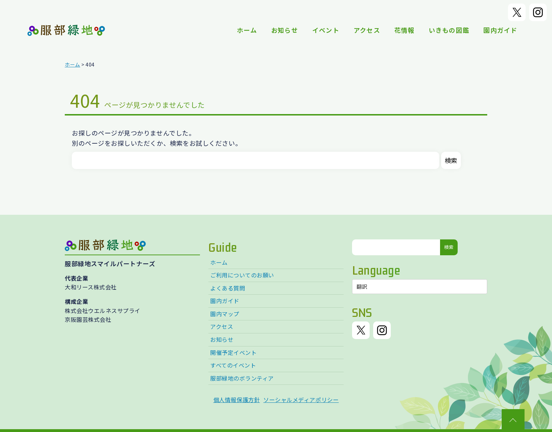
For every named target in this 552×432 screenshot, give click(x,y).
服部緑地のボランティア (242, 378)
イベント (325, 30)
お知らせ (284, 30)
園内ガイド (500, 30)
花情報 (404, 30)
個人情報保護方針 (236, 399)
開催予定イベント (233, 352)
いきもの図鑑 (449, 30)
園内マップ (224, 313)
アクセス (366, 30)
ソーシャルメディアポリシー (301, 399)
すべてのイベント (233, 365)
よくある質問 (227, 288)
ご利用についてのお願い (242, 275)
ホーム (247, 30)
